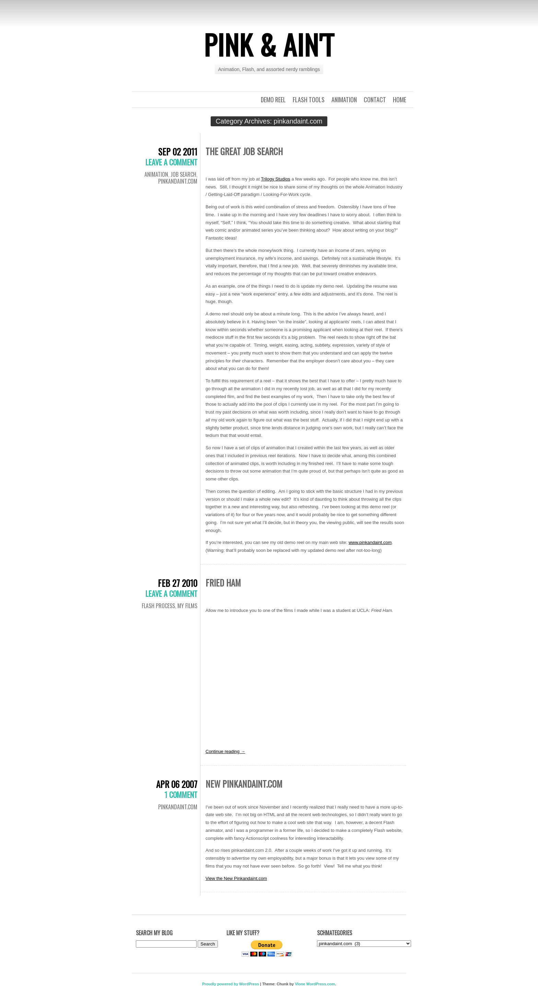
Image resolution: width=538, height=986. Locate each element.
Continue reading (225, 751)
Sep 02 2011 (177, 151)
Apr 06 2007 (176, 784)
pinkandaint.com (177, 181)
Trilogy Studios (275, 179)
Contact (375, 99)
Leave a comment (171, 161)
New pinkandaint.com (244, 783)
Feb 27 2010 (177, 583)
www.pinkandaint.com (370, 542)
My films (187, 606)
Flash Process (158, 606)
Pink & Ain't (269, 44)
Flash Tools (309, 99)
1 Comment (180, 794)
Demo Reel (273, 99)
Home (399, 99)
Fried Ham (223, 582)
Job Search (183, 174)
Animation (344, 99)
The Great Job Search (244, 151)
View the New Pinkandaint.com (236, 878)
